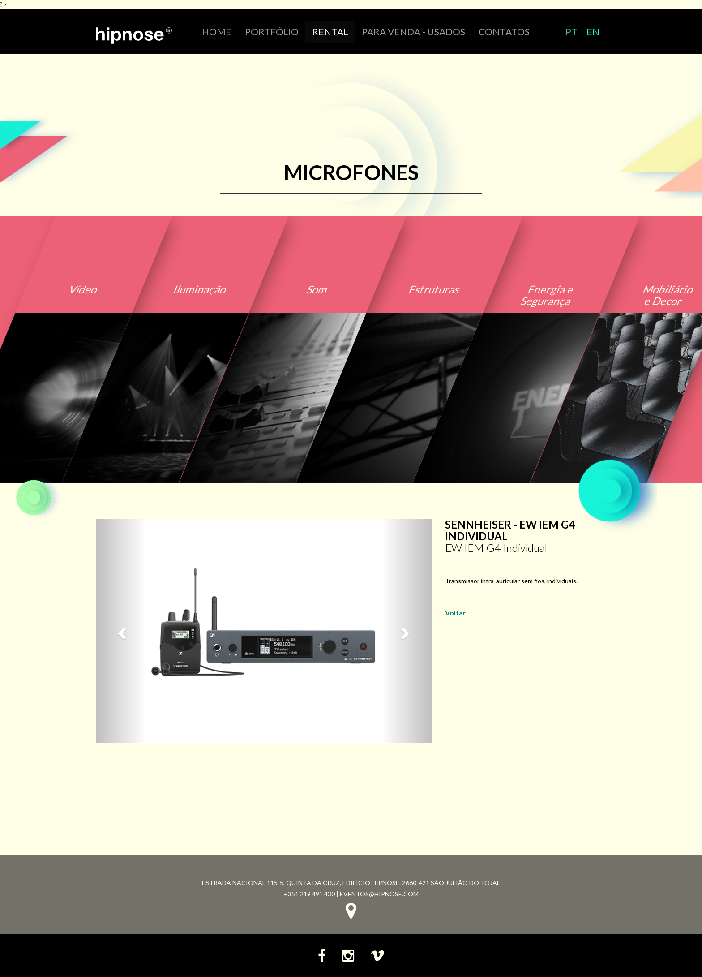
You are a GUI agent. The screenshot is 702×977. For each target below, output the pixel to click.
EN (592, 31)
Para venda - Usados (413, 31)
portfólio (272, 31)
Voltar (455, 612)
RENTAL (330, 31)
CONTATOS (504, 31)
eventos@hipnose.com (379, 894)
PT (571, 31)
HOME (216, 31)
